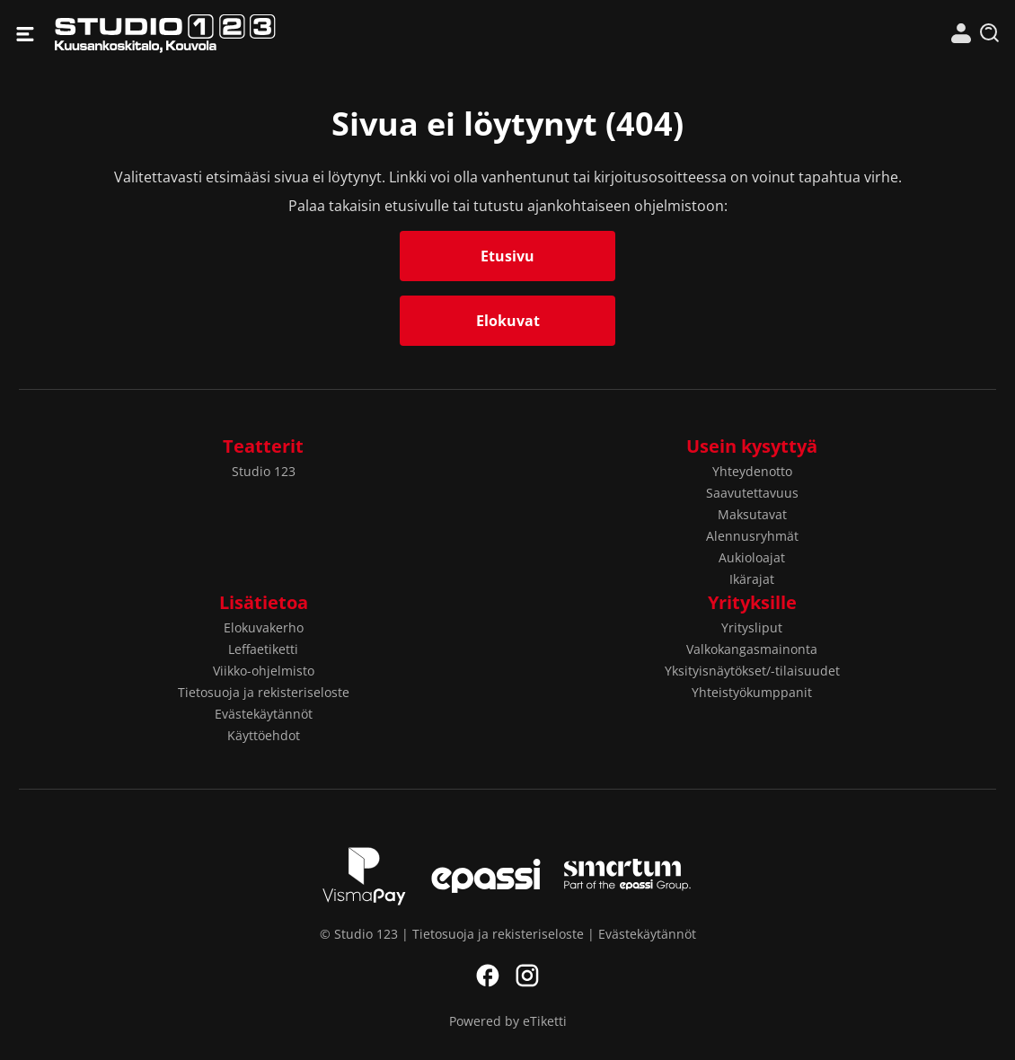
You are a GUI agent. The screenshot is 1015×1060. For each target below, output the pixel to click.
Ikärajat (751, 578)
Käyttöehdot (263, 735)
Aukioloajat (752, 557)
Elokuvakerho (264, 627)
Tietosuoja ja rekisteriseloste (263, 692)
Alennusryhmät (752, 535)
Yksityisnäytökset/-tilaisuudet (752, 670)
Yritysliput (751, 627)
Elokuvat (508, 321)
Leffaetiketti (263, 649)
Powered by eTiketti (508, 1020)
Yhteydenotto (752, 471)
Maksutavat (752, 514)
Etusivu (507, 256)
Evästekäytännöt (264, 713)
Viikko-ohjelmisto (263, 670)
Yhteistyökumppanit (752, 692)
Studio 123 (281, 33)
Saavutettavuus (752, 492)
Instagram (527, 975)
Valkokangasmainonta (751, 649)
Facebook (487, 975)
